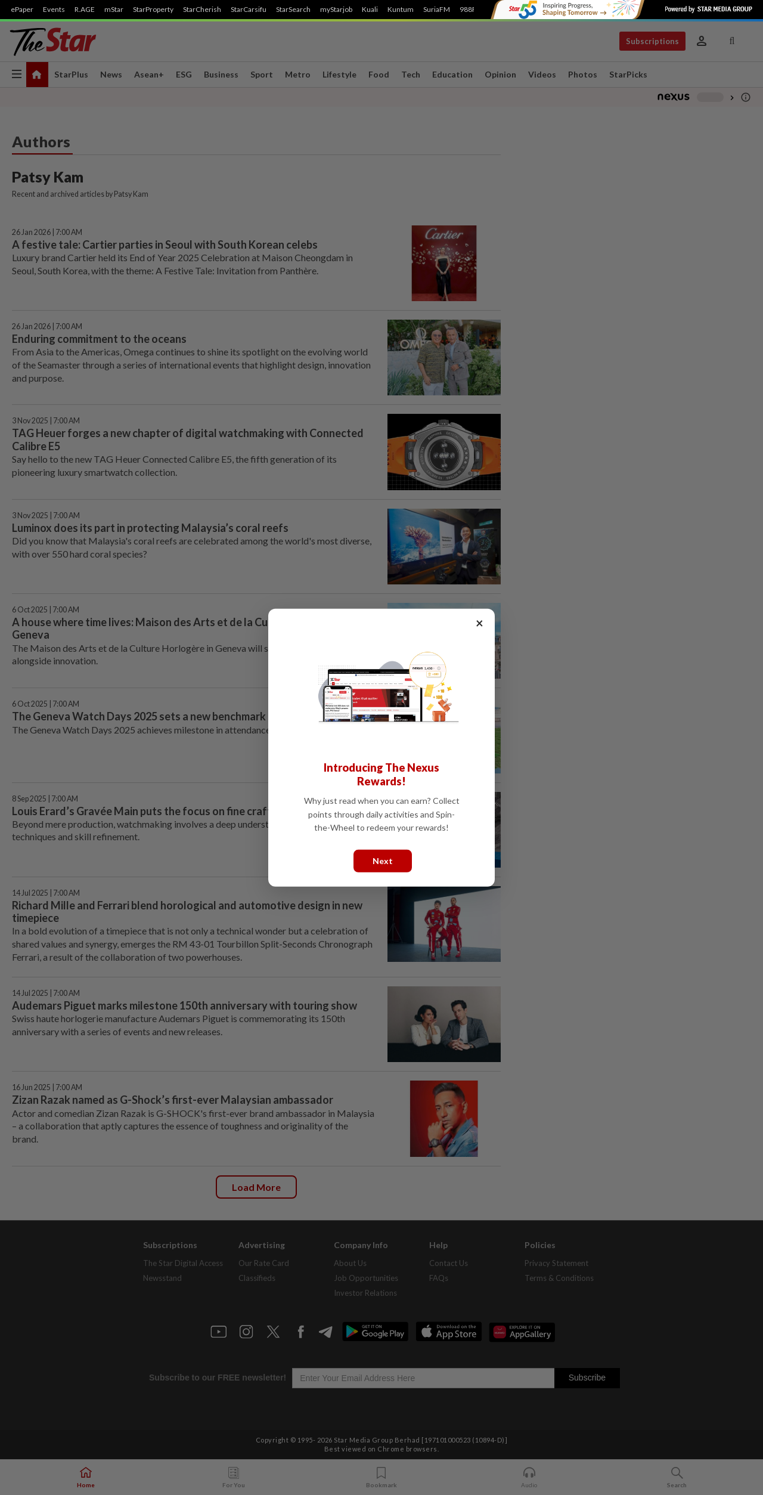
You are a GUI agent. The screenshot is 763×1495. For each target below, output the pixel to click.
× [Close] (479, 622)
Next (383, 860)
